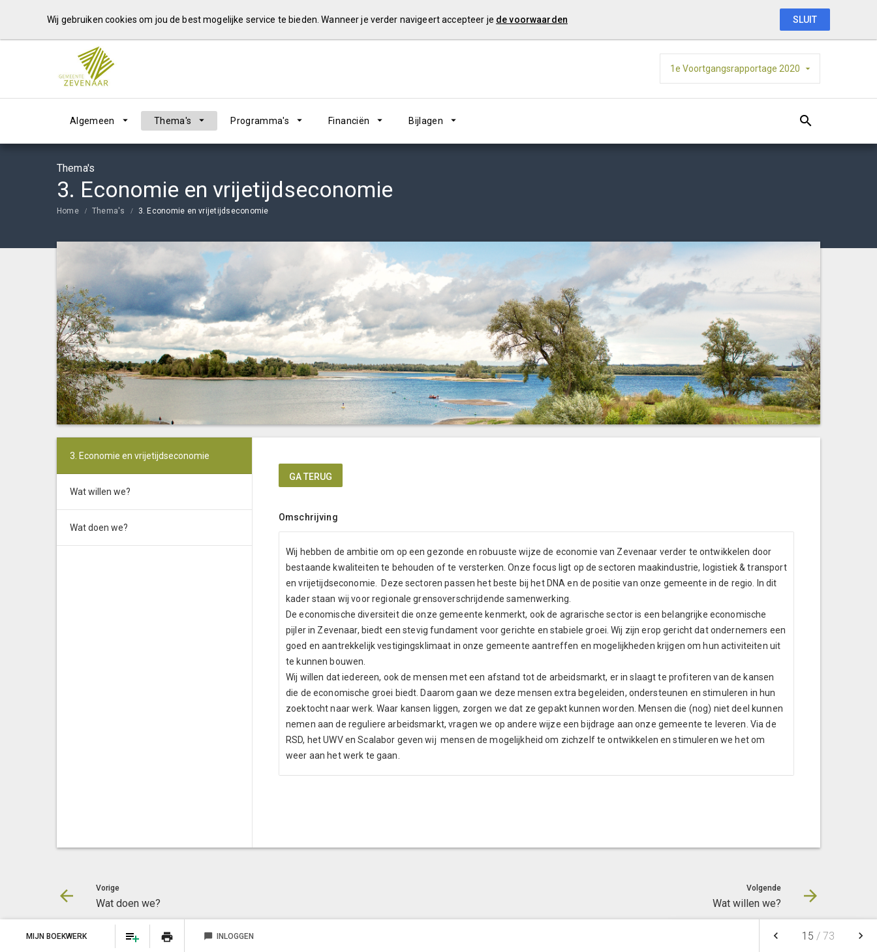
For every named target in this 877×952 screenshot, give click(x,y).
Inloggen (229, 936)
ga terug (310, 476)
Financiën (348, 121)
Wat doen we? (99, 527)
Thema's (172, 121)
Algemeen (92, 121)
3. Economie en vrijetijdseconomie (203, 210)
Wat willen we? (100, 491)
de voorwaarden (532, 19)
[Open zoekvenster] (805, 121)
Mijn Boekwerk (57, 936)
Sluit (805, 19)
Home (68, 210)
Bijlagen (425, 121)
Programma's (259, 121)
